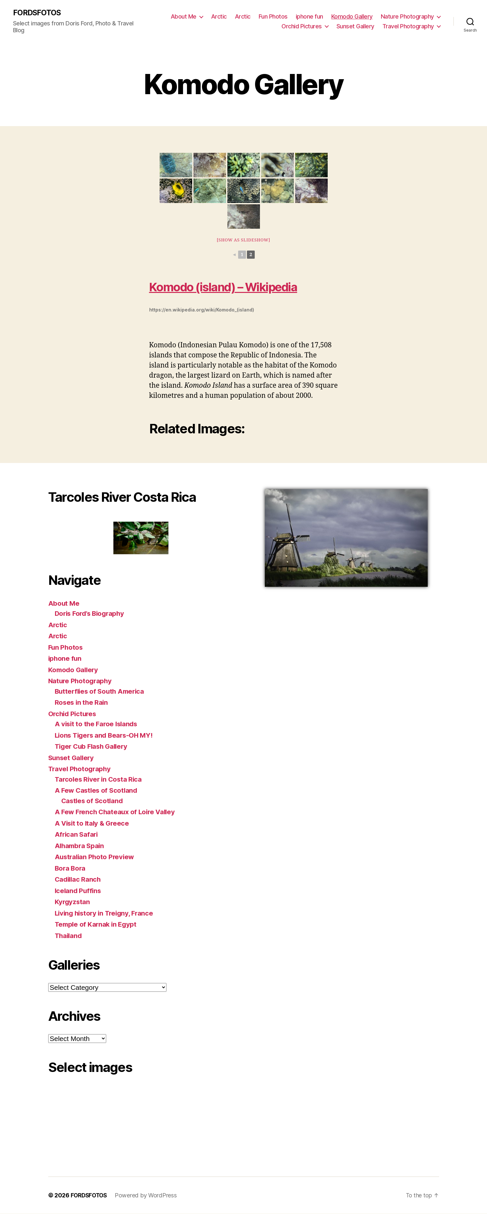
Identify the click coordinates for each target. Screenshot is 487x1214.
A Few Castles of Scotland (97, 791)
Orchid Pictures (301, 26)
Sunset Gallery (355, 26)
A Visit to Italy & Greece (93, 823)
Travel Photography (408, 26)
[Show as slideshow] (243, 240)
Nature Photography (407, 16)
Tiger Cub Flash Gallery (93, 747)
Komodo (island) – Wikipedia (231, 287)
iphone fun (309, 16)
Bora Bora (71, 868)
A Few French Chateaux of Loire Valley (117, 812)
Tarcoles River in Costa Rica (100, 779)
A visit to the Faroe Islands (98, 724)
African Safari (77, 835)
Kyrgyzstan (73, 902)
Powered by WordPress (148, 1195)
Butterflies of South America (101, 691)
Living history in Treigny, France (106, 913)
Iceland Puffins (79, 891)
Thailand (69, 936)
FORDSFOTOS (38, 13)
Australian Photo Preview (96, 857)
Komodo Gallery (352, 16)
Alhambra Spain (80, 846)
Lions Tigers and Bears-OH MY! (106, 735)
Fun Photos (273, 16)
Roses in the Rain (82, 703)
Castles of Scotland (93, 801)
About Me (183, 16)
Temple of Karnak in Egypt (97, 924)
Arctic (219, 16)
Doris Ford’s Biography (92, 614)
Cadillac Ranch (79, 879)
